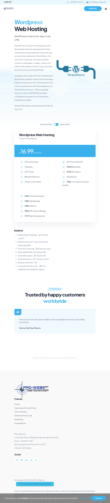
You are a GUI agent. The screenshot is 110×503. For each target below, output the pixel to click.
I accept (98, 498)
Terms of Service (20, 412)
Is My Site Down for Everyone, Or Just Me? (35, 484)
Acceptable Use (20, 423)
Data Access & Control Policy (25, 408)
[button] (36, 369)
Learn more (84, 498)
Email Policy (18, 419)
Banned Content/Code (23, 416)
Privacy (17, 404)
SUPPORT (8, 2)
